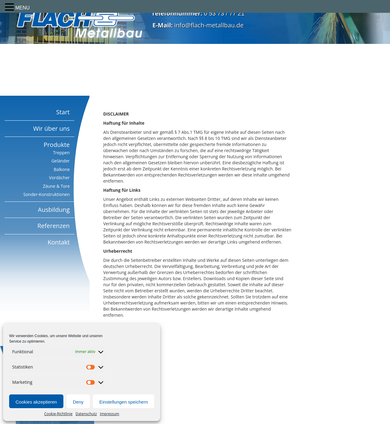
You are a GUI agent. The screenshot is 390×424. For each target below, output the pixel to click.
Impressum (109, 413)
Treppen (61, 152)
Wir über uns (51, 128)
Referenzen (53, 226)
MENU (22, 7)
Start (63, 112)
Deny (78, 401)
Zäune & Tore (56, 186)
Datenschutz (86, 413)
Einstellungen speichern (123, 401)
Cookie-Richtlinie (58, 413)
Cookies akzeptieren (36, 401)
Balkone (62, 169)
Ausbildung (53, 209)
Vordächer (59, 177)
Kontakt (58, 242)
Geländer (60, 161)
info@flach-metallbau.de (209, 25)
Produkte (57, 145)
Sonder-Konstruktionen (46, 194)
